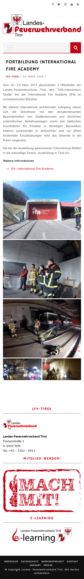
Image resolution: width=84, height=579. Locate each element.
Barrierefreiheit (52, 561)
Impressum (11, 561)
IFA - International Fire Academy (32, 169)
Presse (48, 565)
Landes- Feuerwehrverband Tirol (42, 569)
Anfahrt (35, 565)
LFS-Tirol (12, 76)
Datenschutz (30, 561)
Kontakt (72, 561)
